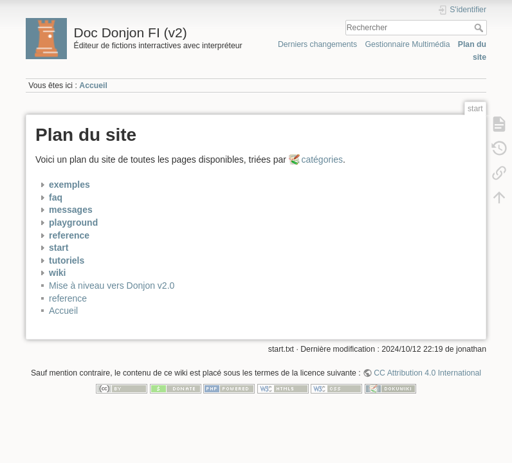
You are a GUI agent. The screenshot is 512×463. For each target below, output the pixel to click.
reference (68, 298)
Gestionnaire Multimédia (407, 44)
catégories (322, 159)
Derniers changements (317, 44)
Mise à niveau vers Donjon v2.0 (111, 285)
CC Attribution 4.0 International (427, 372)
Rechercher (480, 27)
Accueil (93, 85)
